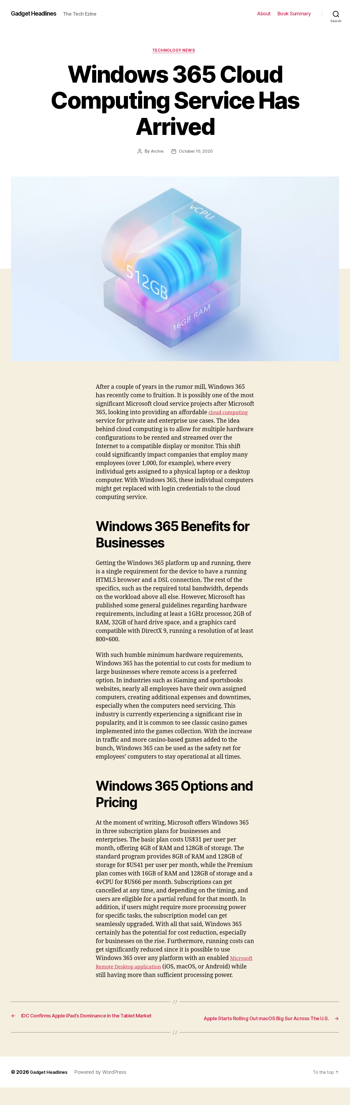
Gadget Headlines (37, 13)
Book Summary (294, 13)
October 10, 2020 (196, 153)
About (264, 13)
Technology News (175, 51)
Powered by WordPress (105, 1089)
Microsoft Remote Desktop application (148, 968)
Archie (155, 153)
